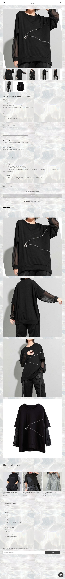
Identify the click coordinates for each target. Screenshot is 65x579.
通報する (13, 207)
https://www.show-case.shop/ (10, 127)
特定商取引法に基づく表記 (11, 536)
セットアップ (8, 515)
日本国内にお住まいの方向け (32, 201)
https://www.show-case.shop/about (12, 178)
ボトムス (7, 512)
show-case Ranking (10, 503)
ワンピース (7, 508)
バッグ (6, 519)
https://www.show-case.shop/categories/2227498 (15, 142)
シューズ (7, 517)
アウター (7, 505)
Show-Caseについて (10, 527)
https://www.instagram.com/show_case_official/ (15, 157)
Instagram (7, 542)
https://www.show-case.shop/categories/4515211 (15, 135)
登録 (53, 552)
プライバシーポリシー (10, 534)
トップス (7, 510)
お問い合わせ (8, 531)
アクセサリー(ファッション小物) (13, 522)
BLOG (6, 529)
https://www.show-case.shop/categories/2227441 (15, 149)
